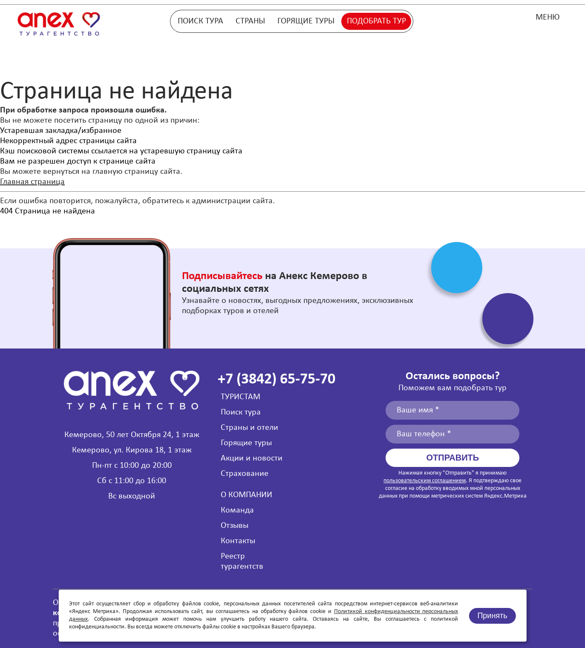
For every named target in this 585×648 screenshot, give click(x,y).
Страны (250, 21)
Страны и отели (249, 427)
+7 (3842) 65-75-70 (276, 379)
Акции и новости (251, 458)
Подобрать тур (376, 21)
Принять (492, 615)
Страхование (244, 473)
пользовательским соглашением (424, 481)
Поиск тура (200, 21)
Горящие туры (305, 21)
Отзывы (234, 525)
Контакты (238, 541)
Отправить (453, 457)
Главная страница (32, 182)
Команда (237, 510)
